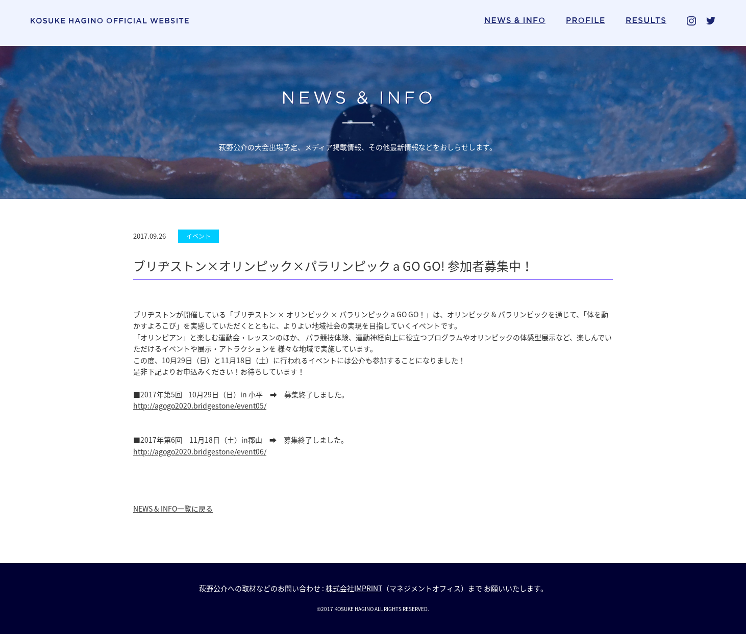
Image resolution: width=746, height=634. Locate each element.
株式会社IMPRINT (354, 588)
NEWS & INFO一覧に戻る (173, 508)
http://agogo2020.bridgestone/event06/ (199, 451)
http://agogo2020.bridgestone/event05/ (199, 405)
